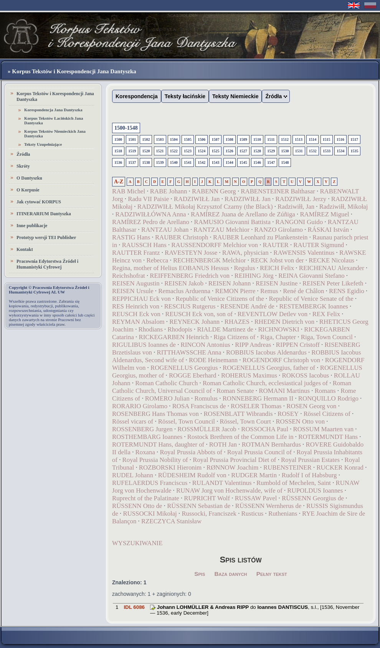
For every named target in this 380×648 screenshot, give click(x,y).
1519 (132, 151)
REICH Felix (277, 268)
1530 (285, 151)
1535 (354, 151)
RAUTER (276, 245)
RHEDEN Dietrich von (284, 321)
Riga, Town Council (327, 337)
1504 (174, 139)
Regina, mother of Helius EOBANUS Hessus (170, 268)
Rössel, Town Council (186, 421)
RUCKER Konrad (339, 467)
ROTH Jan (223, 444)
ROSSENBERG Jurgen (142, 429)
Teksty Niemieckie (235, 96)
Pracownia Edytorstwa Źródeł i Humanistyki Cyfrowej (47, 264)
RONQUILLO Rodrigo (328, 398)
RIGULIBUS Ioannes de (144, 344)
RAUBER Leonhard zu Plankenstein (260, 237)
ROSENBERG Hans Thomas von (155, 413)
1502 (146, 139)
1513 (298, 139)
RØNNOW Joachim (232, 467)
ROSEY (288, 413)
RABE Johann (168, 191)
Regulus (244, 268)
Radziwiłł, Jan (296, 206)
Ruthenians (282, 513)
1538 (146, 162)
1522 (174, 151)
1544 (229, 162)
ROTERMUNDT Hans (328, 436)
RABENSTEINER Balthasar (278, 191)
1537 (132, 162)
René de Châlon (303, 291)
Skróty (23, 166)
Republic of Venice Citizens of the (220, 298)
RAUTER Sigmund (318, 245)
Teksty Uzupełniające (43, 144)
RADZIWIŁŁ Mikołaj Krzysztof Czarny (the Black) (205, 206)
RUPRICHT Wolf (207, 498)
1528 (257, 151)
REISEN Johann (229, 283)
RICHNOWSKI (278, 329)
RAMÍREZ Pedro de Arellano (150, 222)
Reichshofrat (128, 275)
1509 (243, 139)
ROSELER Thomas (256, 406)
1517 (354, 139)
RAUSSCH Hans (144, 245)
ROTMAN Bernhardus (271, 444)
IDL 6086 (134, 607)
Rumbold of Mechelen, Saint (293, 482)
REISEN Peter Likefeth (332, 283)
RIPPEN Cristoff (298, 344)
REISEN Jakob (183, 283)
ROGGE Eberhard (192, 375)
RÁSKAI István (328, 229)
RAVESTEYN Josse (191, 252)
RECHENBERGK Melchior (209, 260)
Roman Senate (235, 390)
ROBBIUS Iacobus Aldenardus (266, 352)
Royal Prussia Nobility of (155, 459)
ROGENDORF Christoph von (281, 360)
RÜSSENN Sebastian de (198, 505)
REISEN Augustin (136, 283)
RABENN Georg (214, 191)
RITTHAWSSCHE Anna (189, 352)
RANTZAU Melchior (221, 229)
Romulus (206, 398)
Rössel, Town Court (245, 421)
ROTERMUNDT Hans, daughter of (158, 444)
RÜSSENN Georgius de (313, 498)
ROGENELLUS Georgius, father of (269, 367)
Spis (199, 574)
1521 (160, 151)
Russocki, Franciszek (209, 513)
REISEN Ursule (133, 291)
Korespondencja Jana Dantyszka (53, 109)
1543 (215, 162)
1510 (257, 139)
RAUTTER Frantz (136, 252)
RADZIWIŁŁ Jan (197, 199)
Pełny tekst (271, 574)
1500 (118, 139)
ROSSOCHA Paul (264, 429)
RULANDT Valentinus (222, 482)
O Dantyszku (29, 178)
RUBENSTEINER (287, 467)
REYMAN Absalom (138, 321)
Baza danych (231, 574)
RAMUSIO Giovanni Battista (232, 222)
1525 (215, 151)
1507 (215, 139)
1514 (312, 139)
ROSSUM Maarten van (323, 429)
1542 (201, 162)
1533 (326, 151)
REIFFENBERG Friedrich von (190, 275)
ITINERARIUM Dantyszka (44, 213)
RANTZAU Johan (165, 229)
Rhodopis (180, 329)
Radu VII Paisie (148, 199)
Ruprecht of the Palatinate (145, 498)
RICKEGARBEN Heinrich (173, 337)
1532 (313, 151)
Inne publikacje (32, 225)
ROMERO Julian (167, 398)
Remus (269, 291)
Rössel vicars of (132, 421)
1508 (229, 139)
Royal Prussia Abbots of (191, 452)
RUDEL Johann (132, 475)
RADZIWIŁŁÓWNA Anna (150, 214)
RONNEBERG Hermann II (258, 398)
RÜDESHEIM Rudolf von (192, 475)
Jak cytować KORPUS (39, 201)
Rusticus (252, 513)
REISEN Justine (277, 283)
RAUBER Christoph (181, 237)
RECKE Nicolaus (331, 260)
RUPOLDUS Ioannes (315, 490)
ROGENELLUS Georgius (184, 367)
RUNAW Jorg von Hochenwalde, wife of (229, 490)
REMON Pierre (235, 291)
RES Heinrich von (135, 306)
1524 (201, 151)
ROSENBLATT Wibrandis (238, 413)
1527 (243, 151)
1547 (271, 162)
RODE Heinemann (213, 360)
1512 (285, 139)
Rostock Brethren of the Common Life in (240, 436)
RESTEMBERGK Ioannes (313, 306)
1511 (270, 139)
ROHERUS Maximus (249, 375)
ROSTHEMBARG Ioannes (147, 436)
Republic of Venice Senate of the (311, 298)
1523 (188, 151)
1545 (243, 162)
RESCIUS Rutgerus (190, 306)
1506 (201, 139)
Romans (325, 390)
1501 (132, 139)
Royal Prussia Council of (259, 452)
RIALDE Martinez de (225, 329)
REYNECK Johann (194, 321)
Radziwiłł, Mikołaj (343, 206)
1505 (188, 139)
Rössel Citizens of (327, 413)
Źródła (23, 154)
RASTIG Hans (131, 237)
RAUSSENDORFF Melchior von (214, 245)
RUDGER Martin (254, 475)
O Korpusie (28, 190)
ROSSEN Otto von (300, 421)
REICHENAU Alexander (331, 268)
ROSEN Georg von (311, 406)
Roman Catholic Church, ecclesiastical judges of (265, 383)
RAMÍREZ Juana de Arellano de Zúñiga (243, 214)
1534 (340, 151)
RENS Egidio (346, 291)
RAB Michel (128, 191)
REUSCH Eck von (136, 314)
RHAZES (237, 321)
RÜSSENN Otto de (137, 505)
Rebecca (157, 260)
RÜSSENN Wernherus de (268, 505)
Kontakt (25, 249)
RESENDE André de (247, 306)
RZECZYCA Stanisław (171, 521)
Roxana (145, 452)
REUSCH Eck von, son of (199, 314)
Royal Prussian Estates (310, 459)
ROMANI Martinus (284, 390)
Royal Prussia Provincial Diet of (234, 459)
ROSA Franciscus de (199, 406)
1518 (118, 151)
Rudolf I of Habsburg (309, 475)
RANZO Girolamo (278, 229)
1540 (174, 162)
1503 (160, 139)
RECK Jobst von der (277, 260)
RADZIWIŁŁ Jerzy (300, 199)
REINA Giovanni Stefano (311, 275)
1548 (285, 162)
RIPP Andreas (253, 344)
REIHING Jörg (254, 275)
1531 (299, 151)
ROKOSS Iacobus (305, 375)
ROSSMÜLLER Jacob (206, 429)
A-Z (118, 182)
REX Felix (326, 314)
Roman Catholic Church (166, 383)
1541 (188, 162)
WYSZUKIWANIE (137, 543)
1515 (326, 139)
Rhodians (151, 329)
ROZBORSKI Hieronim (170, 467)
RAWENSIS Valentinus (303, 252)
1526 (229, 151)
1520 (146, 151)
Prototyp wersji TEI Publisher (46, 237)
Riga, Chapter (278, 337)
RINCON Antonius (205, 344)
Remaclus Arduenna (184, 291)
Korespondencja (137, 96)
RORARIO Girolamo (139, 406)
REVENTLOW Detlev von (272, 314)
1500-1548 (126, 128)
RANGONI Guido (299, 222)
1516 (340, 139)
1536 (118, 162)
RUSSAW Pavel (256, 498)
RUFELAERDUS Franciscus (149, 482)
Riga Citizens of (234, 337)
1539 (160, 162)
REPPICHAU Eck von (141, 298)
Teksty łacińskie (185, 96)
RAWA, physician (245, 252)
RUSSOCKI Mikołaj (150, 513)
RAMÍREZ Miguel (324, 214)
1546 (257, 162)
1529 (271, 151)
